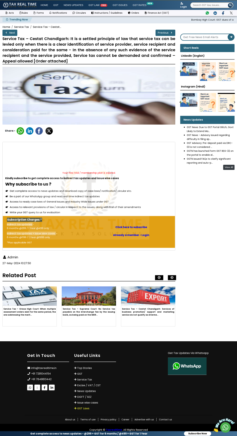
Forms (38, 13)
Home (44, 5)
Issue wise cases (87, 403)
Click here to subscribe (131, 227)
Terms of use (88, 419)
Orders (133, 13)
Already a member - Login (131, 235)
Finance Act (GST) (156, 13)
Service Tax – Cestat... (47, 27)
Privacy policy (108, 419)
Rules (23, 13)
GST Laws (83, 408)
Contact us (165, 419)
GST (55, 5)
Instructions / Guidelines (107, 13)
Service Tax (21, 27)
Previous (165, 33)
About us (70, 419)
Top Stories (84, 368)
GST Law (98, 5)
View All (229, 167)
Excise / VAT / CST (89, 385)
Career (125, 419)
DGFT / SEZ (84, 397)
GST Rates (140, 4)
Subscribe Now (197, 433)
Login (183, 5)
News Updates (73, 5)
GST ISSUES (120, 5)
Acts (9, 13)
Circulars (79, 13)
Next (10, 33)
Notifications (58, 13)
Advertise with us (144, 419)
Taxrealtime (114, 430)
